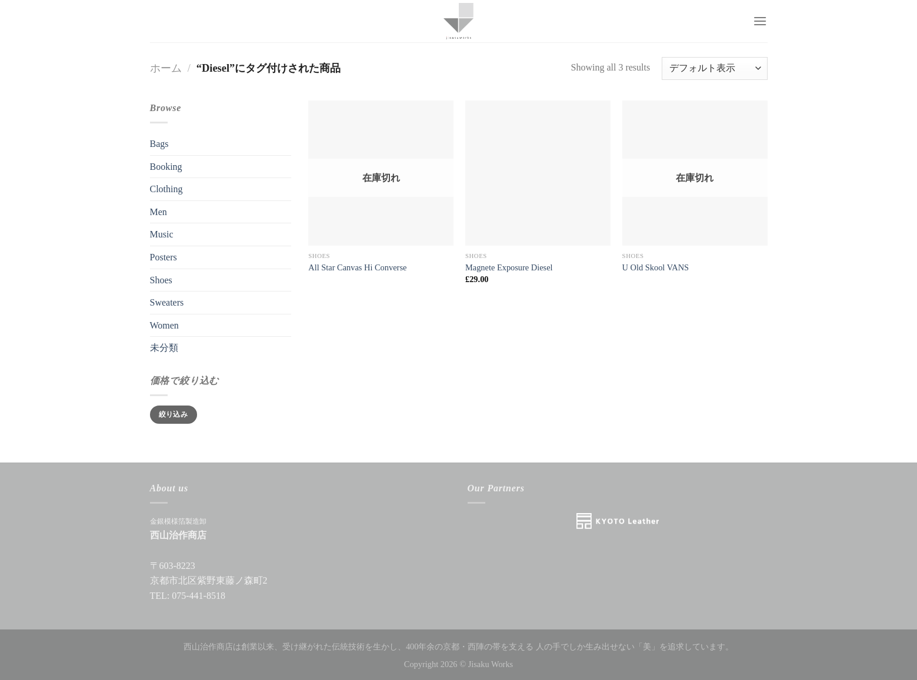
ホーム (166, 68)
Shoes (161, 280)
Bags (159, 144)
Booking (166, 167)
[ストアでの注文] (714, 68)
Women (164, 325)
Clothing (166, 189)
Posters (163, 257)
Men (158, 212)
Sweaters (167, 302)
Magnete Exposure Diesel (509, 267)
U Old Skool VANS (655, 267)
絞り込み (173, 414)
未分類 (164, 348)
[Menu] (760, 20)
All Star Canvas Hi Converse (357, 267)
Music (162, 234)
